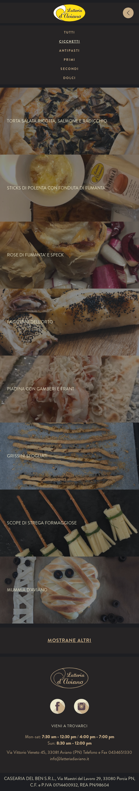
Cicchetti (69, 41)
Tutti (69, 32)
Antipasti (69, 50)
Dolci (69, 78)
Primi (69, 59)
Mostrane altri (69, 640)
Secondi (69, 68)
